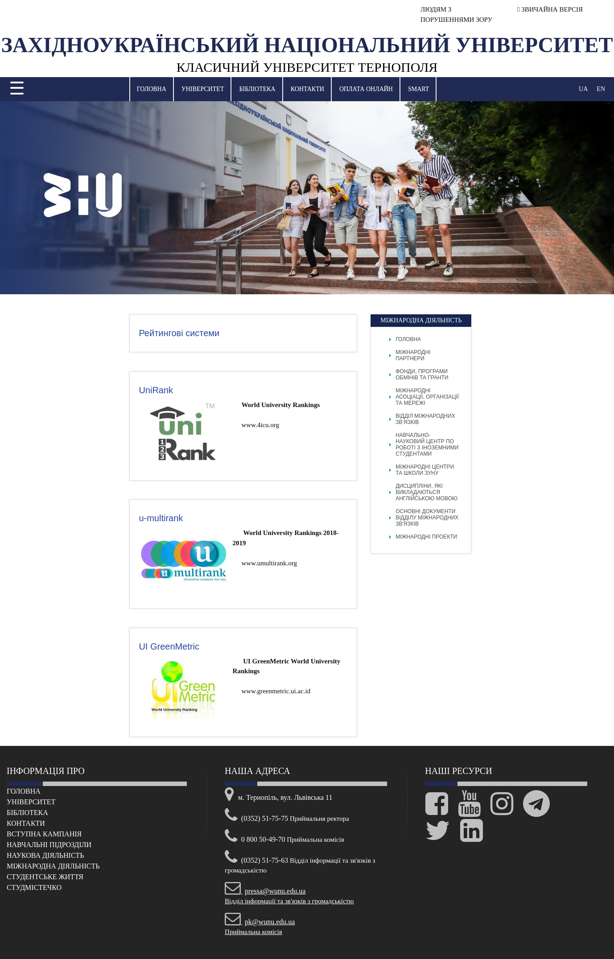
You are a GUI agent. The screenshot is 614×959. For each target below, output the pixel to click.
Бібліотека (257, 89)
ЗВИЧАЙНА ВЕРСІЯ (550, 9)
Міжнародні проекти (426, 537)
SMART (418, 89)
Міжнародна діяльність (53, 866)
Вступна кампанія (44, 834)
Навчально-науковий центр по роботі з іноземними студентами (427, 444)
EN (601, 89)
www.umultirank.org (269, 563)
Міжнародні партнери (413, 355)
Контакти (307, 89)
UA (583, 89)
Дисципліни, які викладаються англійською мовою (426, 492)
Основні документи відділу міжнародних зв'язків (427, 517)
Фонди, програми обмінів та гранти (422, 374)
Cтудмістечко (34, 887)
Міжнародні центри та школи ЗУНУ (425, 470)
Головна (151, 89)
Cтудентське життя (45, 877)
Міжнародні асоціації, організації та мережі (427, 396)
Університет (202, 89)
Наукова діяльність (45, 855)
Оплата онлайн (366, 89)
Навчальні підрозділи (49, 844)
